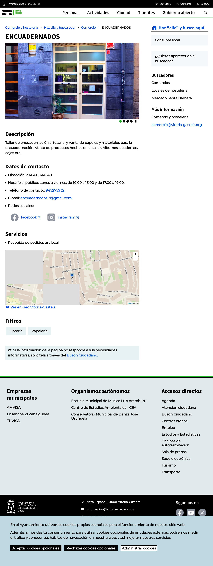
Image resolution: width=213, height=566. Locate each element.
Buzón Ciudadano (177, 414)
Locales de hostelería (169, 90)
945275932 (55, 190)
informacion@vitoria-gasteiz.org (110, 509)
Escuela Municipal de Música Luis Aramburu (108, 401)
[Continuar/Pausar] (136, 121)
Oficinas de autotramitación (175, 443)
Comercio (88, 27)
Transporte (171, 472)
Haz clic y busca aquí (59, 27)
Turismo (169, 465)
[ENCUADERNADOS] (120, 121)
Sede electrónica (176, 459)
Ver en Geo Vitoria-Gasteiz (32, 307)
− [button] (135, 258)
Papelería (39, 331)
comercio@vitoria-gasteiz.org (176, 125)
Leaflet (130, 303)
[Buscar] (205, 12)
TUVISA (13, 421)
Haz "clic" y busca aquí (181, 28)
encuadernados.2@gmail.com (46, 198)
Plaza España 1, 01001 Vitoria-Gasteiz (113, 502)
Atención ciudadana (179, 408)
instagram (68, 217)
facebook (31, 217)
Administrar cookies (139, 548)
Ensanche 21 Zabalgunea (28, 414)
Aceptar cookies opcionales (35, 548)
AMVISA (14, 407)
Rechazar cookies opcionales (90, 548)
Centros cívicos (174, 421)
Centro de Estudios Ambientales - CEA (103, 408)
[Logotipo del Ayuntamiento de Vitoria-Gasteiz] (22, 507)
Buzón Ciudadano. (82, 355)
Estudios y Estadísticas (181, 434)
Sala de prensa (174, 452)
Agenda (168, 401)
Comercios (160, 83)
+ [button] (135, 254)
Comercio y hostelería (21, 27)
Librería (15, 331)
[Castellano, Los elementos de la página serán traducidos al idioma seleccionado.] (163, 4)
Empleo (168, 428)
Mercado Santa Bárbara (171, 98)
